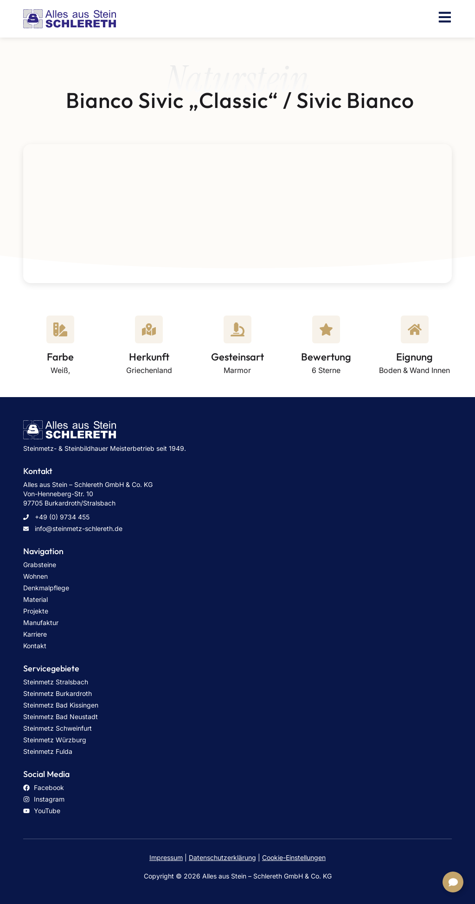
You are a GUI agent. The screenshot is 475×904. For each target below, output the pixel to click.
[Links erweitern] (453, 882)
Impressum (166, 857)
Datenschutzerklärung (222, 857)
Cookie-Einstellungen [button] (294, 857)
